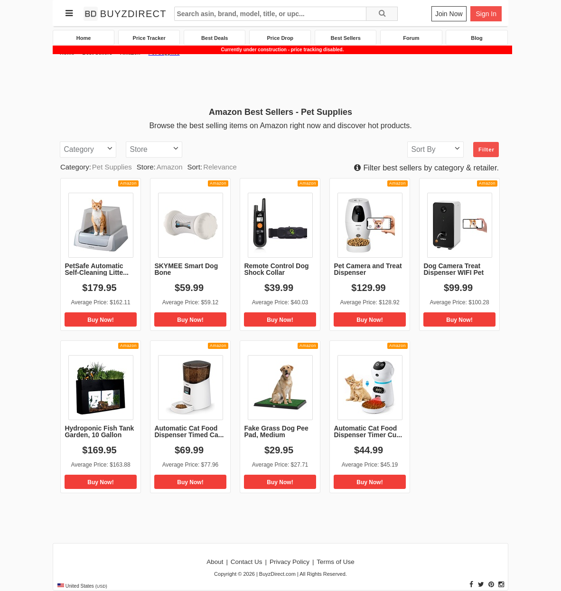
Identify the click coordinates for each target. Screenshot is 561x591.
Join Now (449, 14)
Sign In (486, 14)
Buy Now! (100, 320)
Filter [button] (486, 149)
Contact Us (246, 561)
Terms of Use (336, 561)
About (214, 561)
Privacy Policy (289, 561)
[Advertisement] (280, 80)
